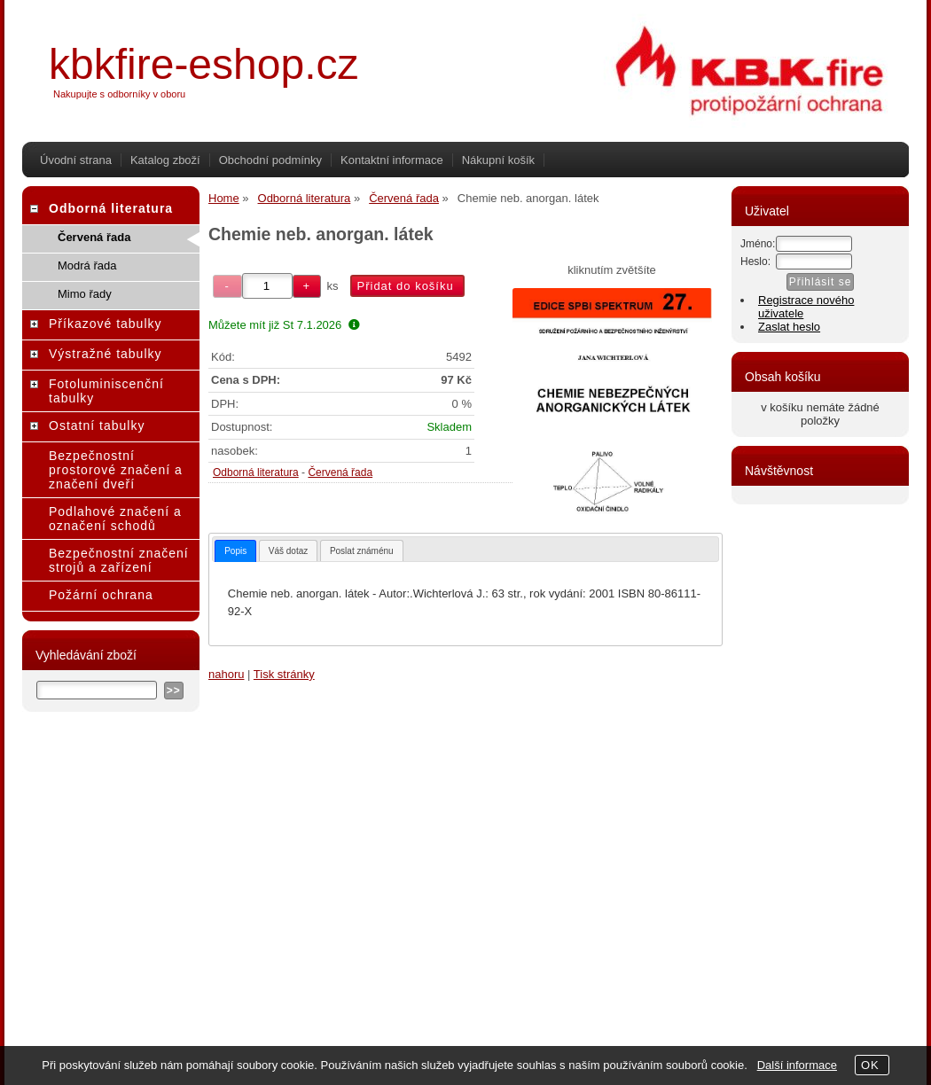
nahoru (226, 674)
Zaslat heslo (789, 326)
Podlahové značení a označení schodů (115, 518)
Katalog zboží (165, 160)
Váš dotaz (288, 551)
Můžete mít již (284, 325)
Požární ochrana (101, 595)
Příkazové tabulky (105, 323)
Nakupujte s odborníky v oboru (119, 94)
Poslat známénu (362, 551)
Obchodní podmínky (270, 160)
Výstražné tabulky (105, 354)
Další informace (797, 1065)
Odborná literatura (256, 472)
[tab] (235, 551)
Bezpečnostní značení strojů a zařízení (119, 560)
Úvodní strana (76, 160)
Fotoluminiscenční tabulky (106, 391)
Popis (235, 551)
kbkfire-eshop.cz (203, 64)
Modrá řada (87, 265)
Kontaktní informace (391, 160)
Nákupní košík (498, 160)
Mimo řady (85, 294)
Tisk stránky (284, 674)
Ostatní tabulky (97, 425)
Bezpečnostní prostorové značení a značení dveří (116, 470)
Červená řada (340, 472)
